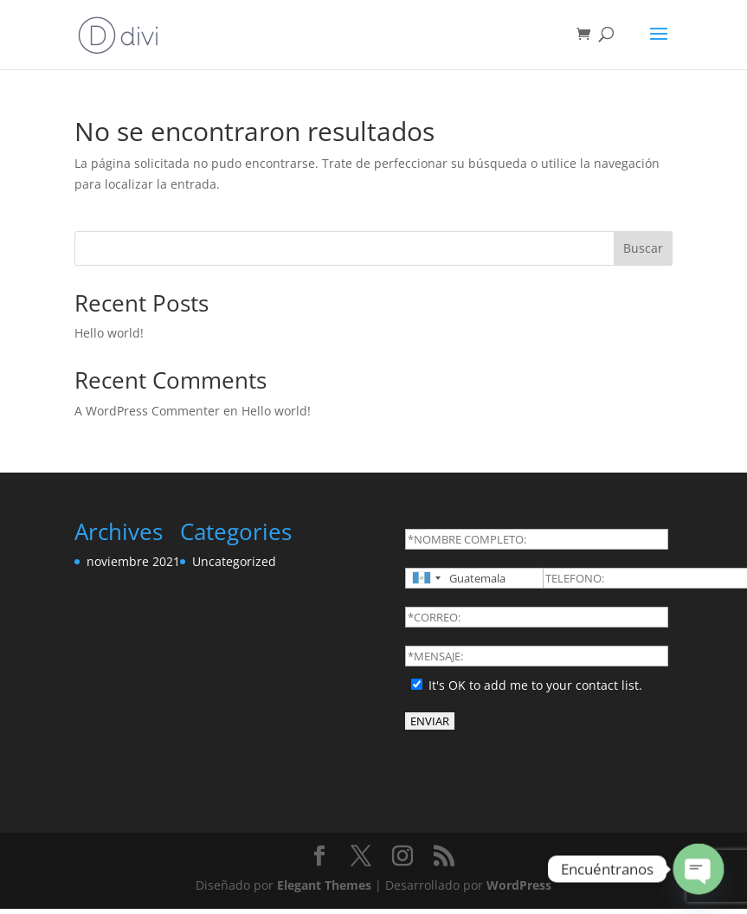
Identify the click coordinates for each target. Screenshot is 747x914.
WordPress (518, 885)
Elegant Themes (324, 885)
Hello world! (109, 333)
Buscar (643, 248)
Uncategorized (234, 561)
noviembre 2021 (133, 561)
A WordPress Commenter (147, 410)
